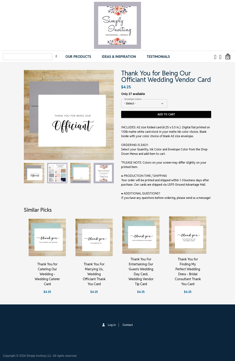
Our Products (78, 57)
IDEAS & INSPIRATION (119, 57)
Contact (127, 325)
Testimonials (158, 57)
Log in (112, 325)
